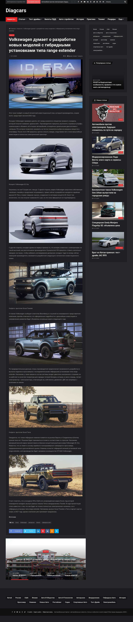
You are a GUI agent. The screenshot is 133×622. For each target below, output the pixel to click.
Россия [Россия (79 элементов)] (102, 29)
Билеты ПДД (50, 19)
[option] (46, 559)
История (80, 19)
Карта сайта (37, 618)
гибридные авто (46, 522)
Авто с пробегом (66, 19)
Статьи (22, 19)
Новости (11, 19)
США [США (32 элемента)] (108, 29)
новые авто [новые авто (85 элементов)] (96, 43)
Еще (120, 19)
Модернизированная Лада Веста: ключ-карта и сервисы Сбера (106, 160)
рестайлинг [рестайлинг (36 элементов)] (106, 43)
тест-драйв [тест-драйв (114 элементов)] (109, 47)
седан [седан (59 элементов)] (114, 43)
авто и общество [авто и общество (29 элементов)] (98, 33)
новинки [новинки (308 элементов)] (112, 40)
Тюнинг (101, 19)
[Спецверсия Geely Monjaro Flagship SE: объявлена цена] (108, 211)
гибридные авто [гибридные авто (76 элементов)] (118, 36)
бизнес (38, 522)
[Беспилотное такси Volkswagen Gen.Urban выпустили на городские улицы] (108, 178)
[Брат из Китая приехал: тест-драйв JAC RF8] (108, 241)
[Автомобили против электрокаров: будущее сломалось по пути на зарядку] (108, 113)
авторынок (31, 522)
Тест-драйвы (35, 19)
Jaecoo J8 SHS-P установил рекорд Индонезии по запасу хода (46, 559)
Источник (12, 517)
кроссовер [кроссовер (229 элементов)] (104, 40)
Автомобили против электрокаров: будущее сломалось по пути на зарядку (65, 2)
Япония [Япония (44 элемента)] (114, 29)
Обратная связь (48, 618)
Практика (91, 19)
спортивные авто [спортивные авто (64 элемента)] (98, 47)
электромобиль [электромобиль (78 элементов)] (97, 50)
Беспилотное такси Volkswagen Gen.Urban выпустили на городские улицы (107, 193)
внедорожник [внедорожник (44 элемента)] (107, 36)
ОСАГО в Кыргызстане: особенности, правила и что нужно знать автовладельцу (105, 84)
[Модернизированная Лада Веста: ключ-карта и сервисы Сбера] (108, 146)
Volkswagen (23, 522)
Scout (16, 522)
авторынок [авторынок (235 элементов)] (96, 36)
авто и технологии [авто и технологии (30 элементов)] (111, 33)
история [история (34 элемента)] (95, 40)
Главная (12, 28)
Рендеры (112, 19)
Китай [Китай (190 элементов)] (95, 29)
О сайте (29, 618)
